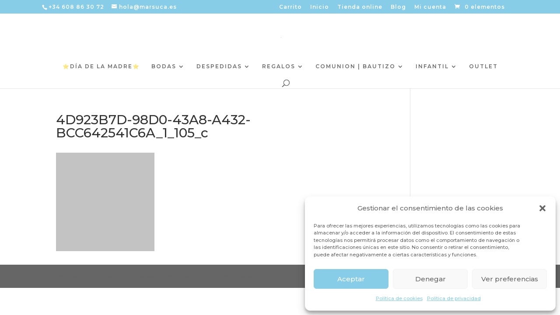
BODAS (163, 66)
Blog (398, 7)
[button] (542, 208)
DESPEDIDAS (219, 66)
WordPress (234, 276)
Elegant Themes (128, 276)
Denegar (430, 279)
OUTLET (483, 66)
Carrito (290, 7)
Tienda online (359, 7)
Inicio (319, 7)
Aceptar (351, 279)
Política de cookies (399, 298)
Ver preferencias (509, 279)
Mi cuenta (430, 7)
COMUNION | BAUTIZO (355, 66)
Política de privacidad (454, 298)
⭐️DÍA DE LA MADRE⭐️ (101, 66)
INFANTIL (432, 66)
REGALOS (278, 66)
